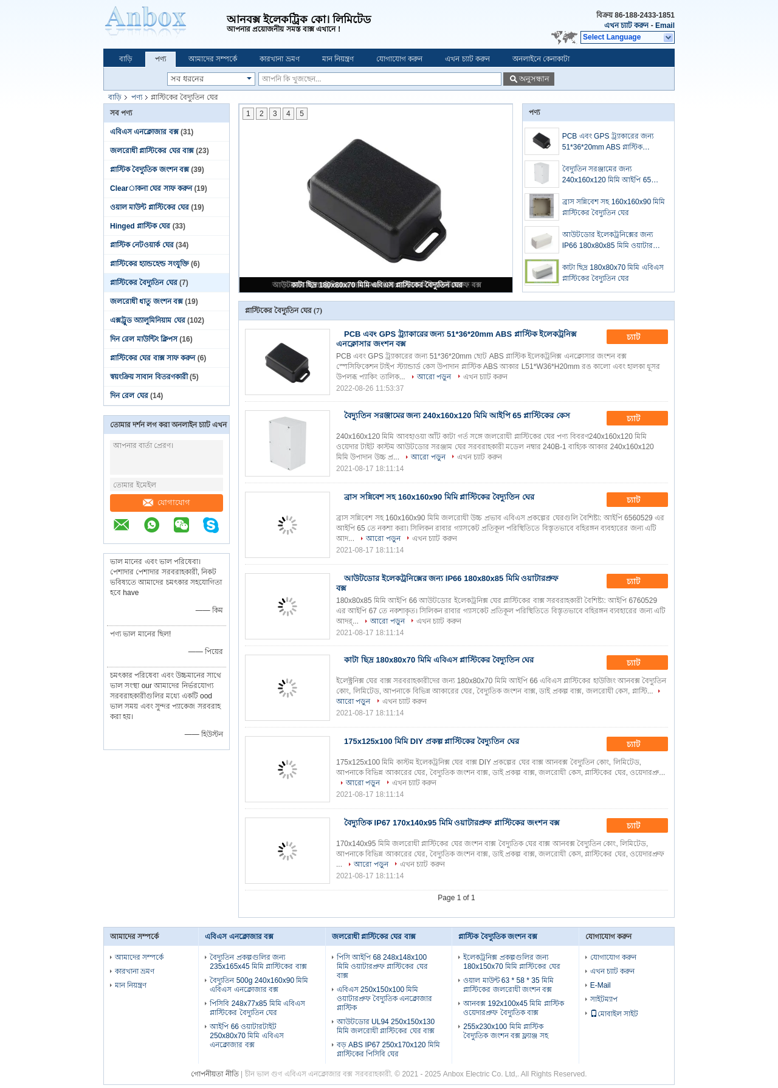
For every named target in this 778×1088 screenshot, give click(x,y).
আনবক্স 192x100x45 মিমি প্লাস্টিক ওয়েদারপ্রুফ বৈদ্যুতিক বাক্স (513, 1008)
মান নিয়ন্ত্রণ (338, 59)
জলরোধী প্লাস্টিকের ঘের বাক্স (152, 150)
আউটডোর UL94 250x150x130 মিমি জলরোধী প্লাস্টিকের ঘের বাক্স (386, 1026)
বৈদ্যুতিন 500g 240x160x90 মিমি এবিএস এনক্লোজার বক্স (259, 985)
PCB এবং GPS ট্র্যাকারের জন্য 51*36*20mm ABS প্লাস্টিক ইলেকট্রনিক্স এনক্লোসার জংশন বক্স (611, 142)
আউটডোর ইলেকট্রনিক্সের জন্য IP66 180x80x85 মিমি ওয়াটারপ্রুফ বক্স (613, 240)
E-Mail (600, 985)
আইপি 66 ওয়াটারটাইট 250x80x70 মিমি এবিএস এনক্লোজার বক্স (246, 1035)
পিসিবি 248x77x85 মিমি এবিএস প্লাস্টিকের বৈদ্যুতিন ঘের (257, 1008)
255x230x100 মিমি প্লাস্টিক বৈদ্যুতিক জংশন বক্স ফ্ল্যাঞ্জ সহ (505, 1031)
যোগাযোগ (166, 502)
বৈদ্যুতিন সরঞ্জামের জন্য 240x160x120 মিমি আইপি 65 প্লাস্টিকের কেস (606, 175)
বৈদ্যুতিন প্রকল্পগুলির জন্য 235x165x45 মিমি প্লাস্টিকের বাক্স (258, 962)
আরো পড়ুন (434, 377)
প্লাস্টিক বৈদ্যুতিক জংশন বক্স (149, 169)
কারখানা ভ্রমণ (279, 59)
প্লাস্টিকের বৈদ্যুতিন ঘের (143, 282)
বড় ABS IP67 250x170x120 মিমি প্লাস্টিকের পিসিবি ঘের (388, 1049)
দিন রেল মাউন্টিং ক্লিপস (143, 339)
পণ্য (160, 59)
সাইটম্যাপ (604, 999)
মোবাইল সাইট (614, 1014)
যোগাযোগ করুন (399, 59)
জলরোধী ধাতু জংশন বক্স (146, 301)
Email (665, 25)
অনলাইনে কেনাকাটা (541, 59)
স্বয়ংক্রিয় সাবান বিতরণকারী (149, 377)
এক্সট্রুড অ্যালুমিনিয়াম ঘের (147, 320)
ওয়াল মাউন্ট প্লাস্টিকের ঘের (149, 207)
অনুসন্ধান (534, 78)
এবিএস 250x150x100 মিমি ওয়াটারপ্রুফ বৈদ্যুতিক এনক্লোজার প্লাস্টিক (385, 998)
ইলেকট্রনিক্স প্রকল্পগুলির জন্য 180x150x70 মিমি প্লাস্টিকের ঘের (511, 962)
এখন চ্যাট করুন (626, 25)
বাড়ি (126, 59)
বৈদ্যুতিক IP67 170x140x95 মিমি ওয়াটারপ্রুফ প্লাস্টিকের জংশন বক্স (452, 822)
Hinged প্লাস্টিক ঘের (140, 226)
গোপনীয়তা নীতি (214, 1074)
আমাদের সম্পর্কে (212, 59)
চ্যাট (642, 337)
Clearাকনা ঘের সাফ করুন (151, 188)
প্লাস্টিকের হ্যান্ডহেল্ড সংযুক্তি (149, 264)
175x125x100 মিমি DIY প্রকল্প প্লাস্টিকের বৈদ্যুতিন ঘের (431, 741)
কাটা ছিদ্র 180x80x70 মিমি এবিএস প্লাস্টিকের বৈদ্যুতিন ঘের (377, 285)
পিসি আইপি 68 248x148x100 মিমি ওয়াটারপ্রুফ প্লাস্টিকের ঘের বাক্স (382, 966)
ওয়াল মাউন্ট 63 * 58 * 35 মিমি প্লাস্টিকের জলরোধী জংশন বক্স (508, 985)
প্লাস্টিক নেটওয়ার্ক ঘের (142, 245)
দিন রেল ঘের (129, 395)
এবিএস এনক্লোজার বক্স (144, 132)
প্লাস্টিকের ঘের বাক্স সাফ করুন (152, 358)
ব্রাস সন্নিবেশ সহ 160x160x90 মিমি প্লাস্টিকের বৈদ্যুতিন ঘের (614, 207)
